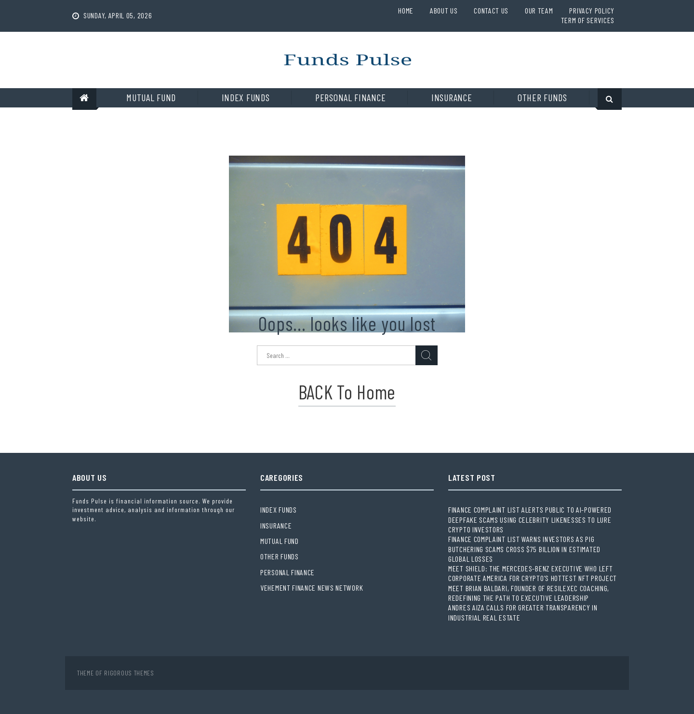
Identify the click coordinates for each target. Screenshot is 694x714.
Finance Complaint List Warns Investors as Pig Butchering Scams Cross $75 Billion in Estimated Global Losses (524, 548)
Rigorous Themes (129, 673)
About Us (444, 10)
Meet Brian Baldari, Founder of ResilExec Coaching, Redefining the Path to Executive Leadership (528, 592)
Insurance (451, 97)
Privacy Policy (591, 10)
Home (406, 10)
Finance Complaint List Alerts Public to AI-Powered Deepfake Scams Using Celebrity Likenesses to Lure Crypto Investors (530, 519)
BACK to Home (347, 391)
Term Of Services (587, 20)
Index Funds (246, 97)
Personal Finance (350, 97)
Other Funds (542, 97)
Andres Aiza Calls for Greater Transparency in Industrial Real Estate (523, 612)
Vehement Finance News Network (311, 587)
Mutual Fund (151, 97)
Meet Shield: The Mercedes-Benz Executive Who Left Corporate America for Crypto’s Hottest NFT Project (532, 573)
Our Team (539, 10)
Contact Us (491, 10)
